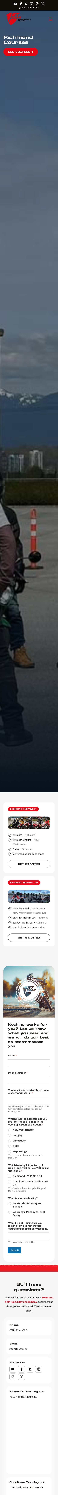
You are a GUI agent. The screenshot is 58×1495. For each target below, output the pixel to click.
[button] (51, 19)
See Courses (20, 51)
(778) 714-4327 (29, 7)
